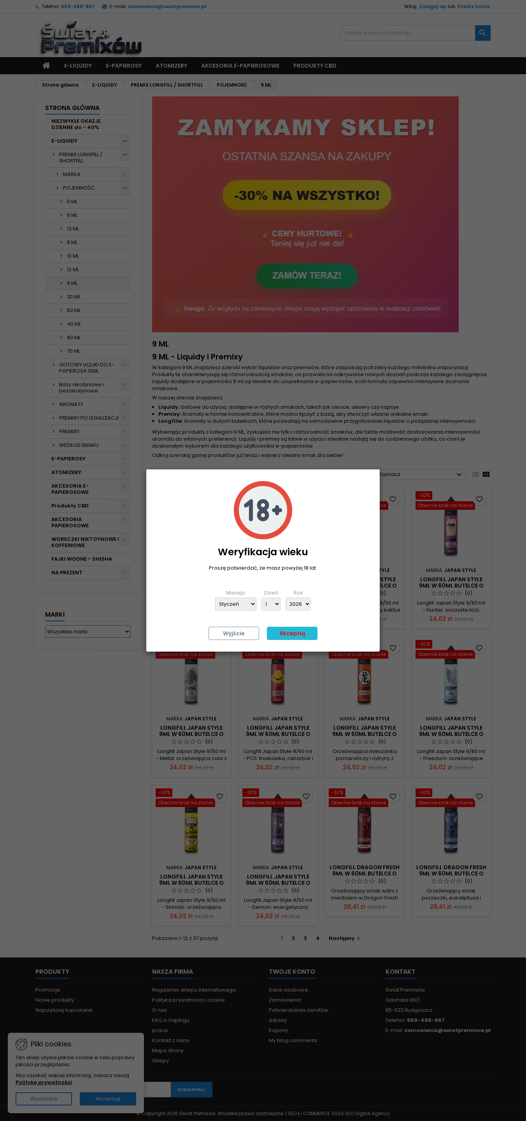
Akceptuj (292, 633)
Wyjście (234, 633)
